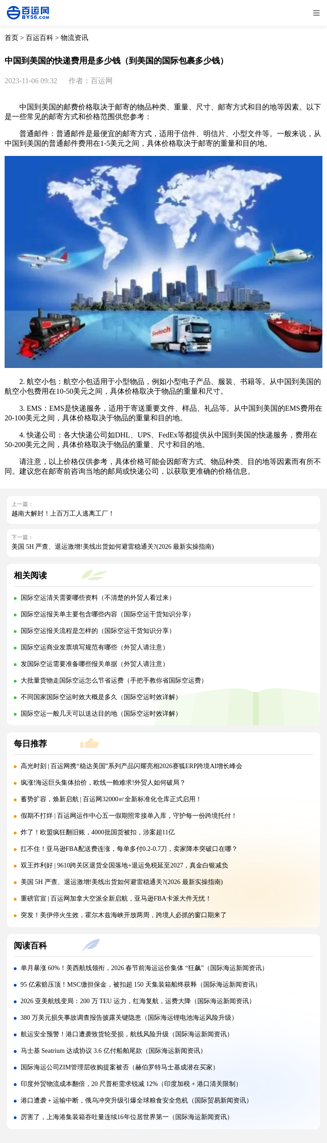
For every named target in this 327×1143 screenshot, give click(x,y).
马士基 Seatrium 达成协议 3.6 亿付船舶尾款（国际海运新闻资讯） (114, 1050)
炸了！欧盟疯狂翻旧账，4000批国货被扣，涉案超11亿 (98, 832)
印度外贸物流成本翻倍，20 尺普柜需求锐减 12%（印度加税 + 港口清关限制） (131, 1083)
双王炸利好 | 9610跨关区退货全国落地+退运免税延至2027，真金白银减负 (125, 865)
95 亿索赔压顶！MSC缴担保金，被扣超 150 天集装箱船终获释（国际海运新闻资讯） (141, 984)
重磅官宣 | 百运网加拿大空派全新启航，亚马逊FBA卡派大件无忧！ (116, 898)
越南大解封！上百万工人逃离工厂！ (63, 513)
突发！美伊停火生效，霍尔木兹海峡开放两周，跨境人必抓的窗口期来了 (124, 915)
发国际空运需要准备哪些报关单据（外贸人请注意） (95, 664)
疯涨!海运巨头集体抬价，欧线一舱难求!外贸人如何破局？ (103, 782)
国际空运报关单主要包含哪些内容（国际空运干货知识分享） (108, 614)
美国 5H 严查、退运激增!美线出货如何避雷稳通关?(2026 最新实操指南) (112, 546)
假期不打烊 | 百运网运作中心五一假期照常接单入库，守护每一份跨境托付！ (129, 815)
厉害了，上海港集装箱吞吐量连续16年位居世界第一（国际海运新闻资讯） (127, 1117)
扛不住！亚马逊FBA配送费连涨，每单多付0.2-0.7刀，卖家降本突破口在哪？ (129, 848)
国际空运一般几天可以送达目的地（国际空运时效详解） (101, 713)
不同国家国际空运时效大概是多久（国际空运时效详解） (101, 697)
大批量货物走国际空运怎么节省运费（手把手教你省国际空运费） (114, 680)
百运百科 (39, 37)
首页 (11, 37)
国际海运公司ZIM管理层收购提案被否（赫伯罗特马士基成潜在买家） (120, 1067)
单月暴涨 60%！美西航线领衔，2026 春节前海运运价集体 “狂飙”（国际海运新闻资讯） (145, 968)
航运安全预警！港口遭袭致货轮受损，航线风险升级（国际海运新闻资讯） (127, 1034)
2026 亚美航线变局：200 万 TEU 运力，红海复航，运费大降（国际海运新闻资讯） (138, 1001)
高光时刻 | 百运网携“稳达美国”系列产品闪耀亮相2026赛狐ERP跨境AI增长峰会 (132, 766)
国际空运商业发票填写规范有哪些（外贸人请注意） (95, 647)
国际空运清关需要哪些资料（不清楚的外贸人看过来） (98, 597)
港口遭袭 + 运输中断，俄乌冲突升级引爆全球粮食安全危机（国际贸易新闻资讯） (137, 1100)
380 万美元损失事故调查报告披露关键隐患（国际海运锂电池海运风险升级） (129, 1017)
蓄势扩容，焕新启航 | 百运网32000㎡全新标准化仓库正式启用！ (111, 799)
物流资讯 (74, 37)
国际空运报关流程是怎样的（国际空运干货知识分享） (98, 630)
